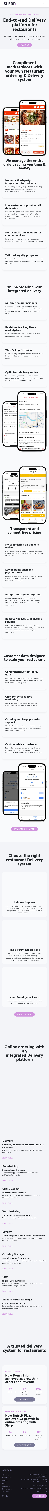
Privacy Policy (41, 1486)
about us (5, 1475)
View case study (24, 1399)
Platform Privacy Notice (30, 1489)
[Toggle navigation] (44, 3)
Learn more (7, 1157)
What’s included (24, 1014)
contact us (6, 1486)
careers (5, 1481)
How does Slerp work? (24, 829)
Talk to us (24, 45)
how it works (7, 1478)
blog (4, 1483)
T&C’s (33, 1486)
